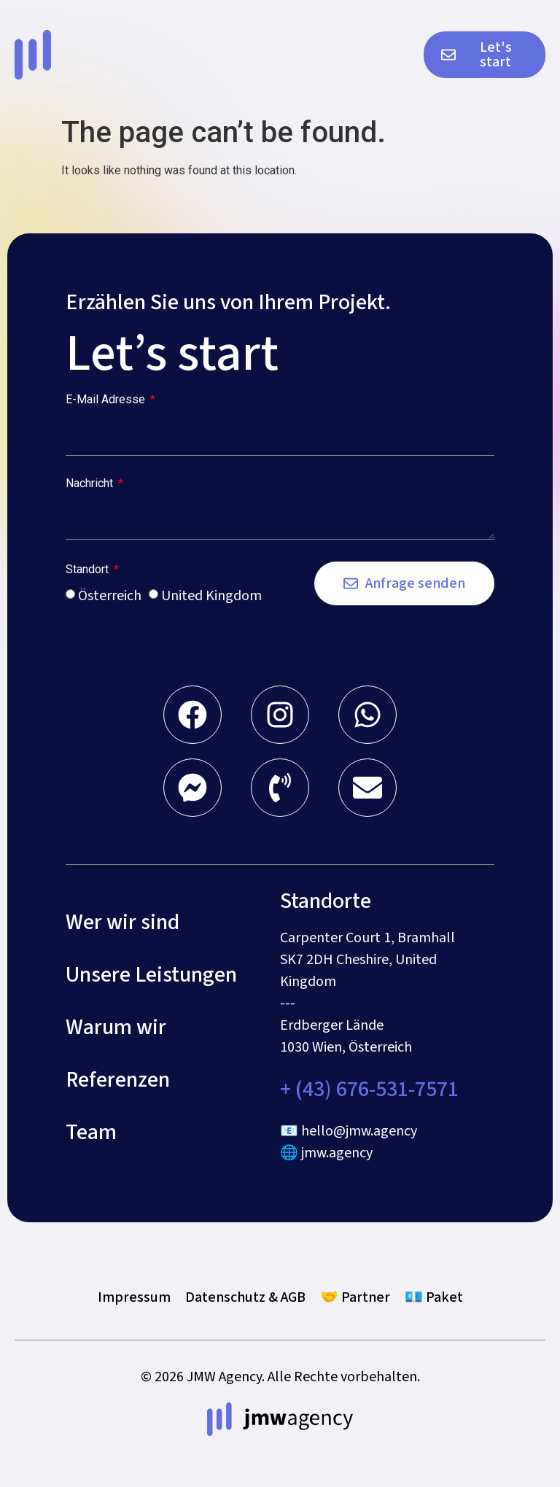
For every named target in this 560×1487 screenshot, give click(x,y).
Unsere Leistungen (151, 975)
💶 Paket (434, 1297)
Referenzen (118, 1080)
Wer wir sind (122, 922)
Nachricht (91, 484)
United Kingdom (211, 596)
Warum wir (116, 1027)
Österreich (109, 596)
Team (91, 1132)
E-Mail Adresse (107, 400)
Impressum (134, 1297)
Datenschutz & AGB (245, 1297)
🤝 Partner (355, 1297)
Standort (89, 570)
